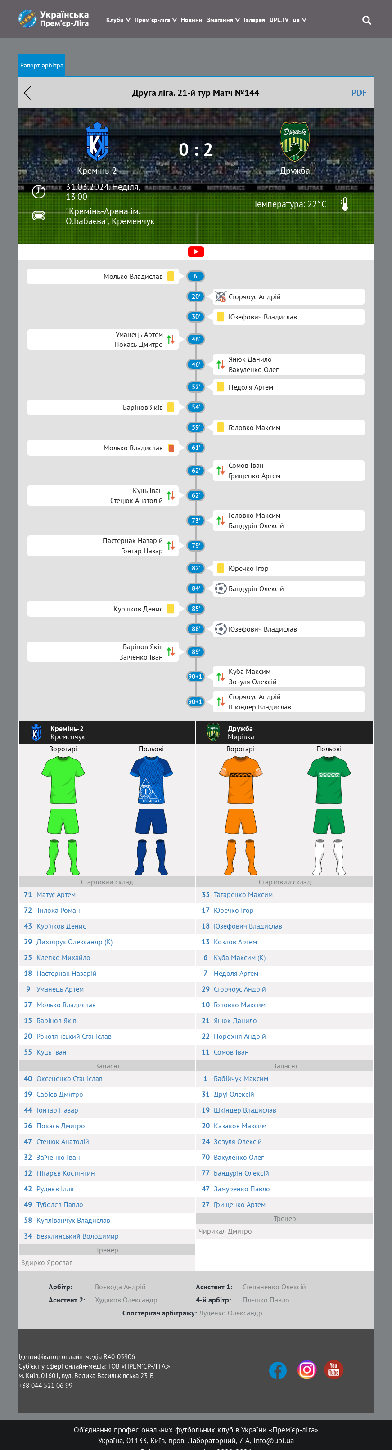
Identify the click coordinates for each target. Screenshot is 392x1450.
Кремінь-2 (97, 170)
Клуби (115, 20)
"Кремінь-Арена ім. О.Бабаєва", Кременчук (110, 216)
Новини (192, 20)
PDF (359, 93)
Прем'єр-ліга (152, 20)
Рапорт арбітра (41, 65)
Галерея (254, 20)
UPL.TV (279, 20)
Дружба (295, 170)
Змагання (220, 20)
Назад (27, 92)
